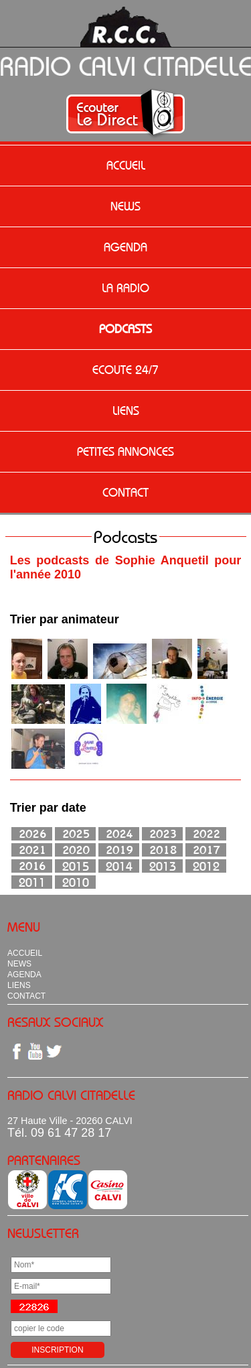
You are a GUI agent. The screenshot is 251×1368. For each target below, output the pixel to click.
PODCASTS (125, 329)
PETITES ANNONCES (125, 451)
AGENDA (125, 247)
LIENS (125, 410)
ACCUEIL (125, 165)
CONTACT (125, 492)
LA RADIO (125, 288)
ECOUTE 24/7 (125, 370)
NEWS (125, 206)
